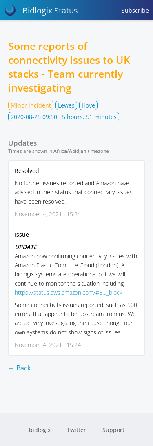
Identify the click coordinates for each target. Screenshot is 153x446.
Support (113, 430)
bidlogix (40, 430)
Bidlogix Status (41, 10)
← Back (19, 367)
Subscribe (135, 10)
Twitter (76, 430)
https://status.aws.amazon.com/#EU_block (68, 292)
